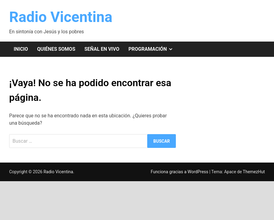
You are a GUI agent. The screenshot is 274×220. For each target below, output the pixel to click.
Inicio (21, 49)
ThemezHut (254, 171)
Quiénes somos (56, 49)
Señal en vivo (101, 49)
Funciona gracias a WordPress (180, 171)
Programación (153, 49)
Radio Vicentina (60, 17)
